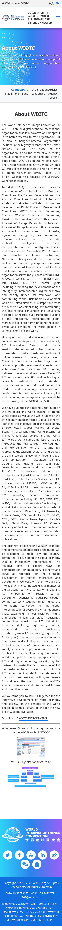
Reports (53, 97)
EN (57, 3)
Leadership (38, 93)
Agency (53, 93)
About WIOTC (19, 89)
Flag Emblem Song (16, 93)
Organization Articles (45, 89)
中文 (51, 3)
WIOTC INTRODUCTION (33, 718)
